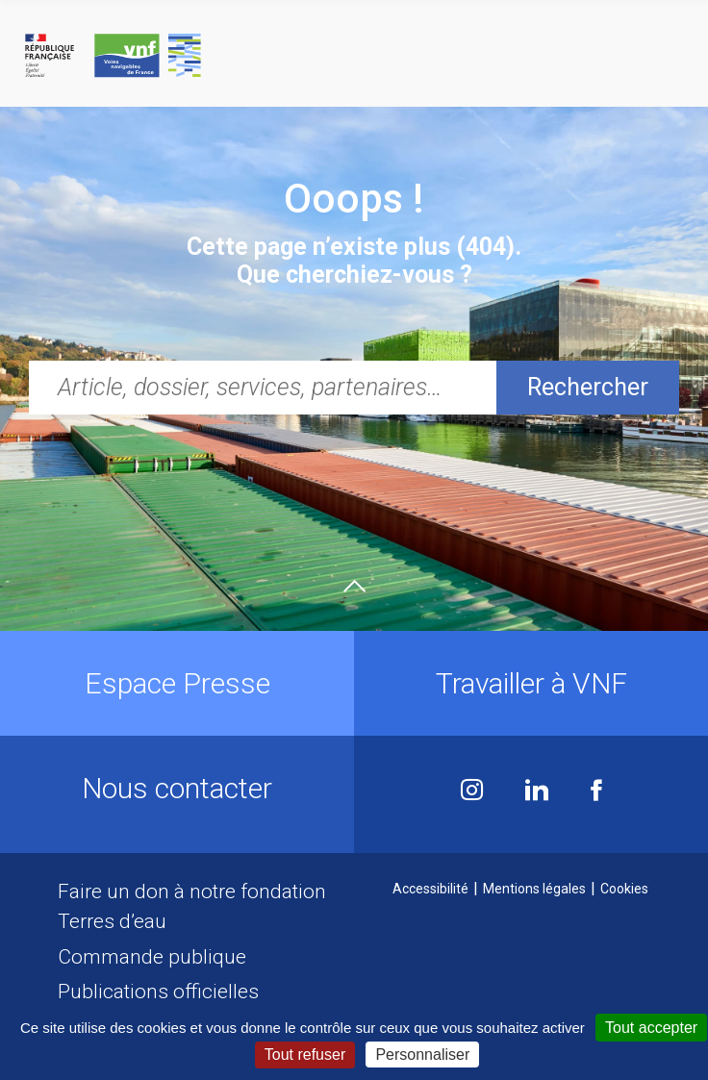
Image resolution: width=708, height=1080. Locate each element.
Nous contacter (177, 788)
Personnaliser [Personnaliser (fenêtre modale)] (422, 1054)
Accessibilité (430, 888)
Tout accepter (651, 1027)
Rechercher (587, 387)
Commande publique (152, 956)
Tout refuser (305, 1054)
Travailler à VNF (531, 683)
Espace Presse (177, 683)
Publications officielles (158, 991)
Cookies (624, 888)
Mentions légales (534, 888)
